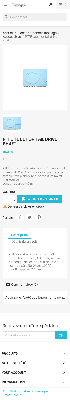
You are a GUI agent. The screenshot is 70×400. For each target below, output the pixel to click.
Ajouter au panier (39, 199)
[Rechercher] (35, 17)
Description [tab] (19, 235)
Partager (20, 217)
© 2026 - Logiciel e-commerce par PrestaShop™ (26, 393)
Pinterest (39, 217)
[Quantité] (7, 199)
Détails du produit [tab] (24, 242)
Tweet (29, 217)
